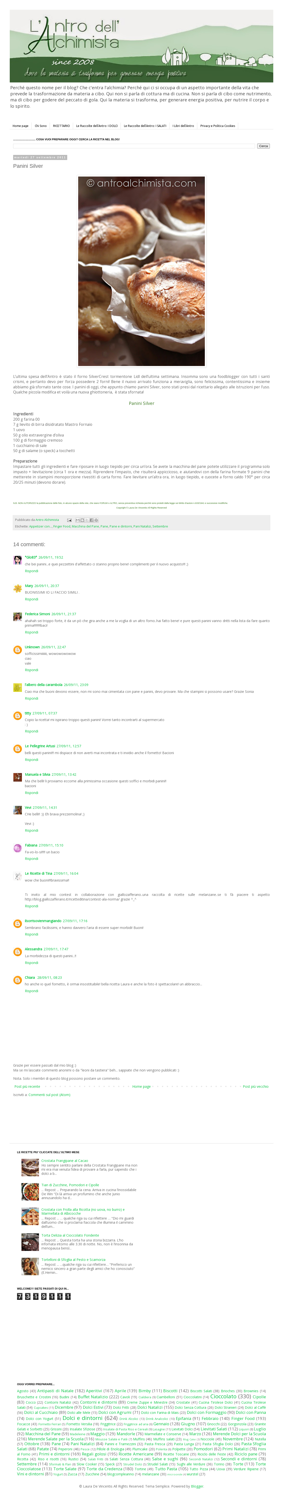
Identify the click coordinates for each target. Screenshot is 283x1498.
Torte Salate (64, 1468)
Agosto (22, 1391)
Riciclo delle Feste (212, 1454)
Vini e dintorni (30, 1474)
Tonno (219, 1464)
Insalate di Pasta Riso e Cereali (125, 1429)
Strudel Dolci (132, 1464)
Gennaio (161, 1424)
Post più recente (27, 1086)
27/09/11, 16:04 (66, 873)
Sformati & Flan (60, 1464)
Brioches (228, 1391)
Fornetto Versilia (79, 1424)
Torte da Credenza (104, 1468)
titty (28, 713)
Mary (29, 585)
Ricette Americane (136, 1454)
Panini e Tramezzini (120, 1444)
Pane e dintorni (121, 526)
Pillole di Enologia (110, 1449)
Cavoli (125, 1397)
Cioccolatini (193, 1397)
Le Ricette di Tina (38, 873)
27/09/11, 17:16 (75, 920)
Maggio (97, 1433)
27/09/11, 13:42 (64, 774)
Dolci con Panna (251, 1412)
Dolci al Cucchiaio (41, 1412)
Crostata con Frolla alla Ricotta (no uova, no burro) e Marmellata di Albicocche (83, 1211)
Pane (104, 526)
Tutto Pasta (166, 1468)
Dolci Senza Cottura (190, 1407)
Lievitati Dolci (182, 1429)
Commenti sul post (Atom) (49, 1094)
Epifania (183, 1418)
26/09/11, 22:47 (53, 647)
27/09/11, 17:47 (56, 949)
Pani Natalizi (142, 526)
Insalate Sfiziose (82, 1429)
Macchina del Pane (85, 526)
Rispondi (31, 571)
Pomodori (203, 1449)
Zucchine (92, 1474)
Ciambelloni (166, 1397)
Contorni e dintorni (98, 1402)
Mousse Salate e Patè (111, 1439)
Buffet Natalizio (93, 1397)
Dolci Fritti (121, 1407)
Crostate (183, 1402)
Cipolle (259, 1397)
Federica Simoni (37, 614)
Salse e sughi (165, 1459)
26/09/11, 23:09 (76, 684)
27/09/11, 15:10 (51, 845)
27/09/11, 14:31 (45, 807)
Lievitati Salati (214, 1429)
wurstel (192, 1474)
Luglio (260, 1429)
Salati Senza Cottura (126, 1459)
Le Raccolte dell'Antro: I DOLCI (97, 125)
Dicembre (64, 1407)
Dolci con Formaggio (206, 1412)
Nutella (260, 1439)
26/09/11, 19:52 (50, 557)
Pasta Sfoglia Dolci (217, 1444)
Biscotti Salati (201, 1391)
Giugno (188, 1424)
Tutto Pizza (198, 1469)
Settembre (160, 526)
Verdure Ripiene (246, 1469)
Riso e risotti (48, 1459)
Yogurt (58, 1474)
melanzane (150, 1474)
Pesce (85, 1449)
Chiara (30, 977)
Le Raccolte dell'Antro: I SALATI (145, 125)
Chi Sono (41, 125)
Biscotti (170, 1390)
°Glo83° (31, 557)
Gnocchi (213, 1424)
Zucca (72, 1474)
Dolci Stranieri (225, 1407)
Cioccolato (223, 1396)
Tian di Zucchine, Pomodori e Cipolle (70, 1185)
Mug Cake (189, 1439)
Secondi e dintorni (239, 1459)
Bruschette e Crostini (34, 1397)
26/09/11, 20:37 (46, 585)
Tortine (140, 1469)
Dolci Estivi (93, 1407)
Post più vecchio (256, 1086)
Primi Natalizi (235, 1449)
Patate (43, 1449)
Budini (64, 1397)
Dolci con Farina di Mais (160, 1412)
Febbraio (210, 1418)
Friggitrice (108, 1424)
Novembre (233, 1439)
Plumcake (140, 1449)
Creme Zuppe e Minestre (147, 1402)
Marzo (195, 1433)
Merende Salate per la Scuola (56, 1439)
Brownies (251, 1391)
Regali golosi (94, 1454)
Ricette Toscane (176, 1454)
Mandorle (126, 1433)
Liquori (244, 1429)
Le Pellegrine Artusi (40, 746)
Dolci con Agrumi (115, 1412)
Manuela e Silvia (37, 774)
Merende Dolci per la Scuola (239, 1433)
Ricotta (22, 1459)
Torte (238, 1464)
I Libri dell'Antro (183, 125)
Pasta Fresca (154, 1444)
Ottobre (31, 1443)
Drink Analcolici (157, 1419)
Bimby (145, 1390)
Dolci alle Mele (78, 1412)
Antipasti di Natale (55, 1390)
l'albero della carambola (43, 684)
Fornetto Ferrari (49, 1424)
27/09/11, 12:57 (69, 746)
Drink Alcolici (129, 1419)
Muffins (139, 1439)
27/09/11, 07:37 (44, 713)
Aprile (120, 1390)
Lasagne (159, 1429)
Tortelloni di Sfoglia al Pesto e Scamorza (73, 1259)
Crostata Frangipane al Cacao (64, 1160)
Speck (110, 1464)
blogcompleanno (120, 1474)
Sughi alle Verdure (191, 1464)
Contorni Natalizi (58, 1402)
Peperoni (65, 1449)
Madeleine (77, 1434)
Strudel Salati (157, 1464)
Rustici (73, 1459)
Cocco (31, 1402)
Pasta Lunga (184, 1444)
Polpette (179, 1449)
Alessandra (33, 949)
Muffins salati (164, 1439)
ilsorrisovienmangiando (43, 920)
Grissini (56, 1429)
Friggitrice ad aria (136, 1424)
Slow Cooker (87, 1464)
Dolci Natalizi (150, 1407)
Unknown (32, 647)
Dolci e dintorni (83, 1418)
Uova (221, 1469)
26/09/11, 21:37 (63, 614)
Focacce (23, 1424)
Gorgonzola (237, 1424)
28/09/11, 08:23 (49, 977)
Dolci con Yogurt (39, 1418)
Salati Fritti (95, 1459)
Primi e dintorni (54, 1454)
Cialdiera (145, 1397)
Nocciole (207, 1439)
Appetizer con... (40, 526)
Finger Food (61, 526)
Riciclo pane (246, 1454)
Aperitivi (94, 1390)
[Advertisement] (131, 1115)
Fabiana (31, 845)
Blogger (197, 1486)
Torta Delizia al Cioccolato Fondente (70, 1235)
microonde (174, 1474)
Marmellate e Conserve (162, 1434)
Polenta (161, 1449)
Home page (20, 125)
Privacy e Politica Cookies (217, 125)
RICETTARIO (61, 125)
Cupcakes (41, 1408)
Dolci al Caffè (255, 1407)
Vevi (28, 807)
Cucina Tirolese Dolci (216, 1402)
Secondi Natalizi (201, 1459)
